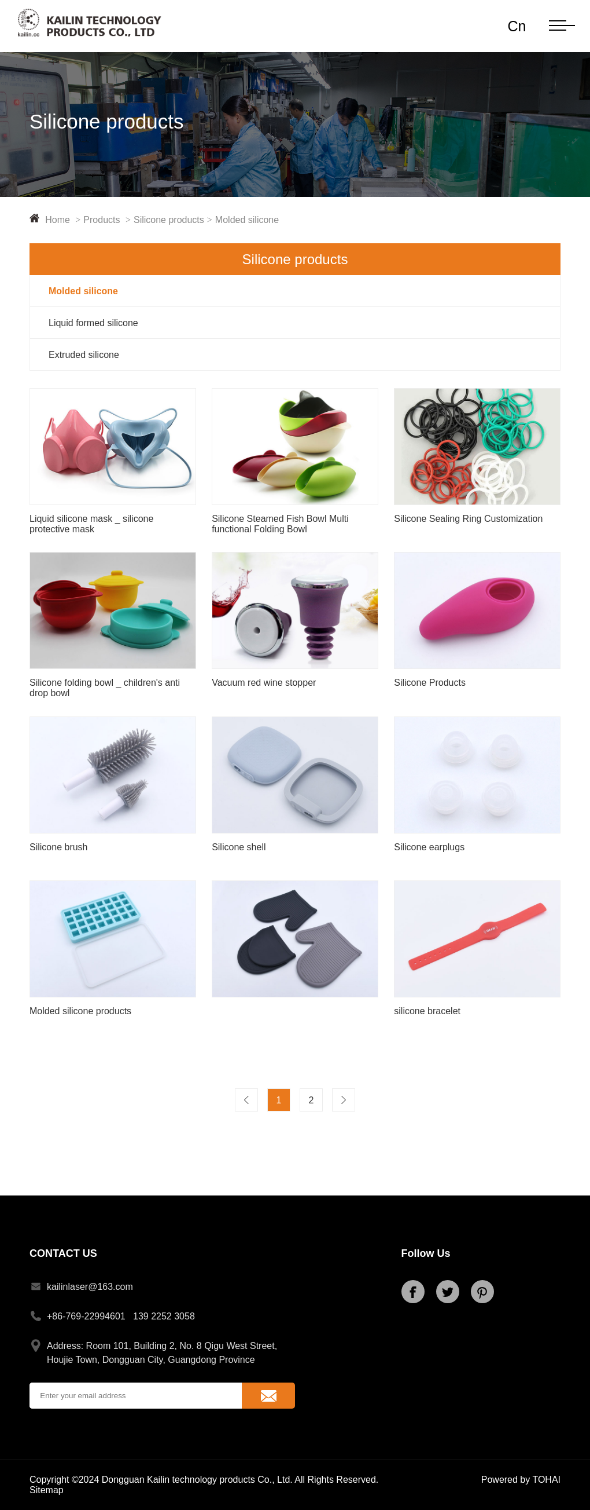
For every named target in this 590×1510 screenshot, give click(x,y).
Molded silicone (247, 220)
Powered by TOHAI (520, 1480)
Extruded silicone (84, 355)
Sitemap (47, 1490)
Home (64, 220)
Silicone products (174, 220)
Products (108, 220)
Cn (516, 26)
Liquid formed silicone (93, 323)
